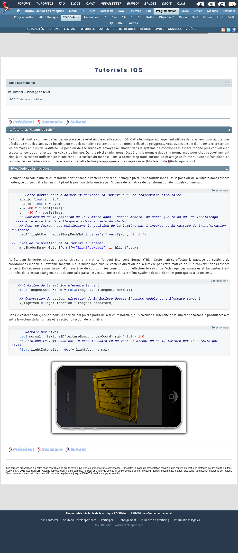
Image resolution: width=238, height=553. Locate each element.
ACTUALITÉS (35, 29)
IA (83, 11)
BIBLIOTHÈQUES (124, 29)
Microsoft (106, 11)
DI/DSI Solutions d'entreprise (44, 11)
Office (198, 11)
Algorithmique (48, 17)
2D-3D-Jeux (71, 17)
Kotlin (150, 17)
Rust (220, 17)
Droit (166, 4)
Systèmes (229, 11)
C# (124, 17)
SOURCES (175, 29)
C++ (114, 17)
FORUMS (54, 29)
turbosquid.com (182, 161)
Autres (133, 23)
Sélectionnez (219, 190)
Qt (111, 23)
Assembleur (92, 17)
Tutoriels (44, 4)
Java (121, 11)
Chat (90, 4)
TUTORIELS (87, 29)
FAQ (61, 4)
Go (139, 17)
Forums (24, 4)
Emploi (132, 4)
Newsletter (110, 4)
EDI (148, 11)
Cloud (73, 11)
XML (121, 23)
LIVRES (159, 29)
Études (150, 4)
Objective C (166, 17)
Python (207, 17)
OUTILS (104, 29)
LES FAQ (69, 29)
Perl (195, 17)
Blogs (75, 4)
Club (180, 4)
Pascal (183, 17)
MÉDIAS (145, 29)
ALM (92, 11)
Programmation (166, 11)
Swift (231, 17)
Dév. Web (134, 11)
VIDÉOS (190, 29)
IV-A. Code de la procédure (26, 99)
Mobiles (212, 11)
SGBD (185, 11)
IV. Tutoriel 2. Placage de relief (29, 92)
